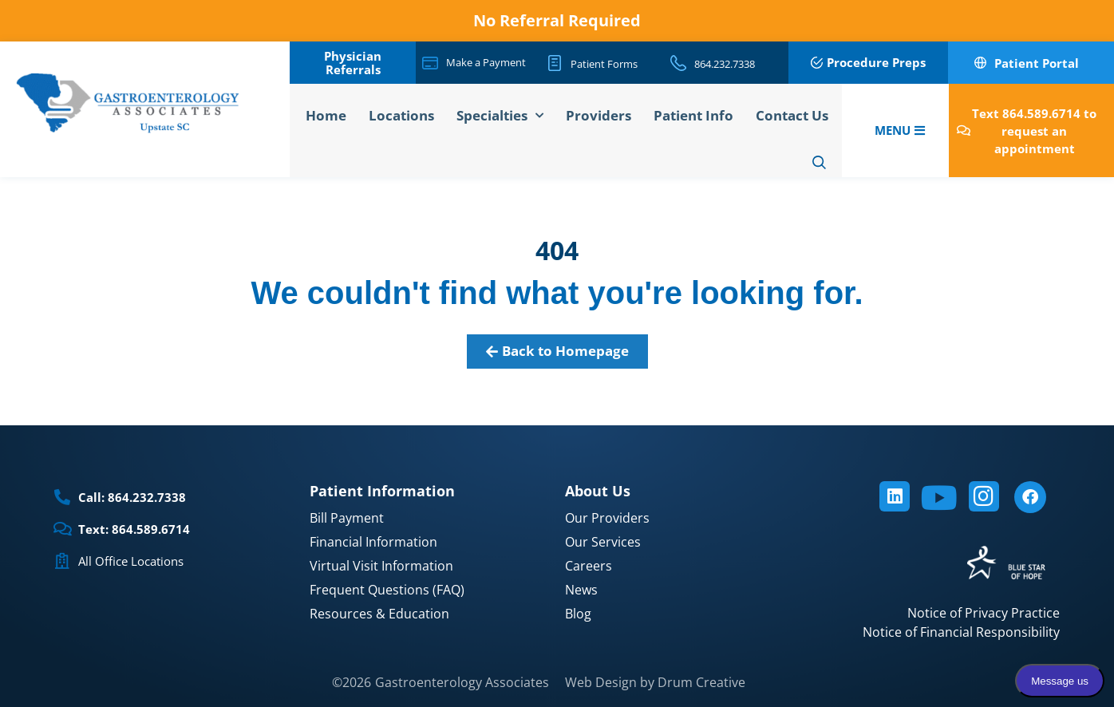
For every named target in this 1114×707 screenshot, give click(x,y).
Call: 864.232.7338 (132, 497)
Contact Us (792, 115)
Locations (401, 115)
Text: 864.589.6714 (134, 529)
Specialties (499, 115)
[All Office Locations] (62, 561)
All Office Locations (131, 561)
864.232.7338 (724, 64)
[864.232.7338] (678, 63)
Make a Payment (486, 62)
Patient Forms (604, 64)
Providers (598, 115)
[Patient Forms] (555, 63)
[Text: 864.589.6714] (62, 529)
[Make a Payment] (430, 63)
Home (326, 115)
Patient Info (693, 115)
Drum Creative (701, 682)
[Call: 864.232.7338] (62, 497)
